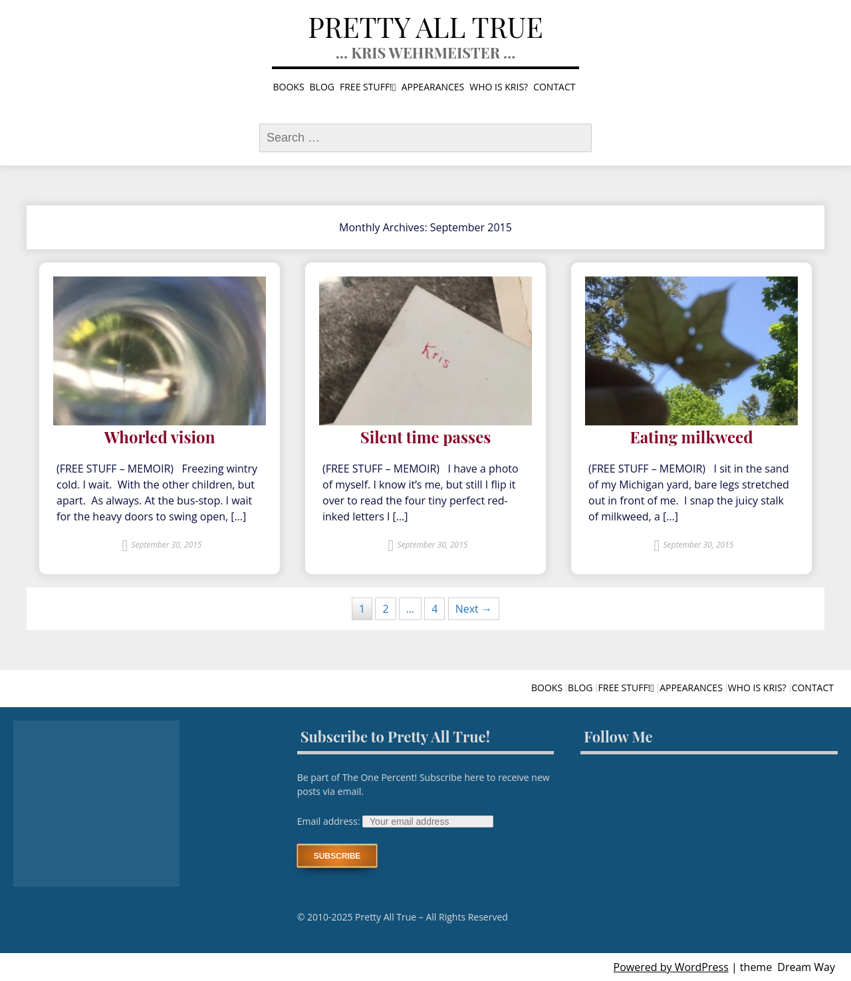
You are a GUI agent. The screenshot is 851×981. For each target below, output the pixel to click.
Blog (322, 86)
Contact (554, 86)
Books (288, 86)
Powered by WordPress (671, 967)
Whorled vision (159, 437)
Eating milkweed (691, 437)
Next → (473, 608)
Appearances (433, 86)
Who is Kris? (498, 86)
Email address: (329, 821)
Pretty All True (425, 26)
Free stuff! (366, 86)
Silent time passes (425, 437)
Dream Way (806, 967)
